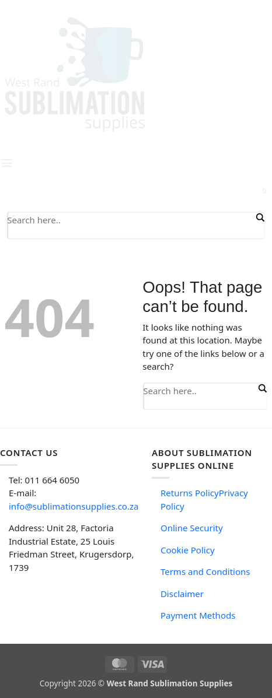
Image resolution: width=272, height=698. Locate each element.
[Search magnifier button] (259, 217)
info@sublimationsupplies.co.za (73, 506)
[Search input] (130, 219)
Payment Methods (198, 615)
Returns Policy (190, 493)
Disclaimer (182, 593)
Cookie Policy (188, 550)
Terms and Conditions (205, 571)
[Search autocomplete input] (130, 233)
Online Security (192, 528)
